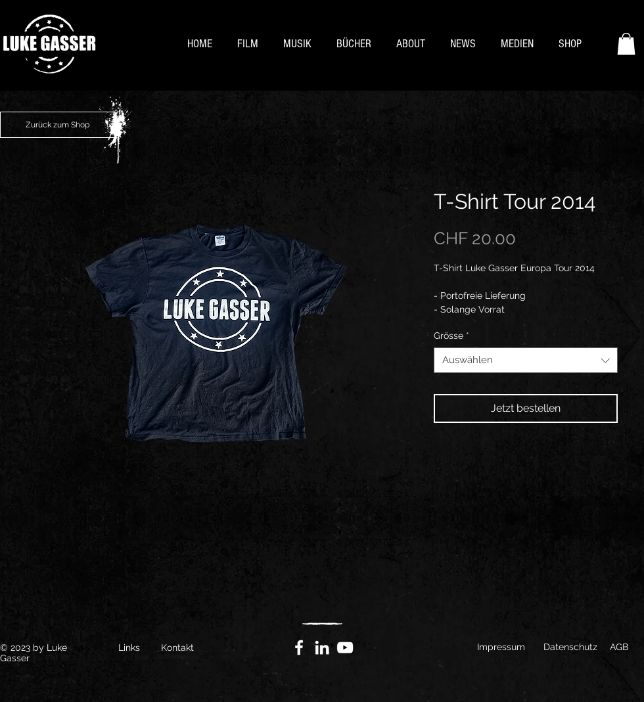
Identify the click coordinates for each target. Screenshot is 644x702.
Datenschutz (570, 647)
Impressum (501, 647)
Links (129, 647)
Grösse (451, 335)
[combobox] (526, 360)
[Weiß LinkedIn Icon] (322, 647)
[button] (626, 44)
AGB (619, 647)
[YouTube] (345, 647)
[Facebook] (299, 647)
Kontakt (177, 647)
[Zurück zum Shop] (57, 125)
